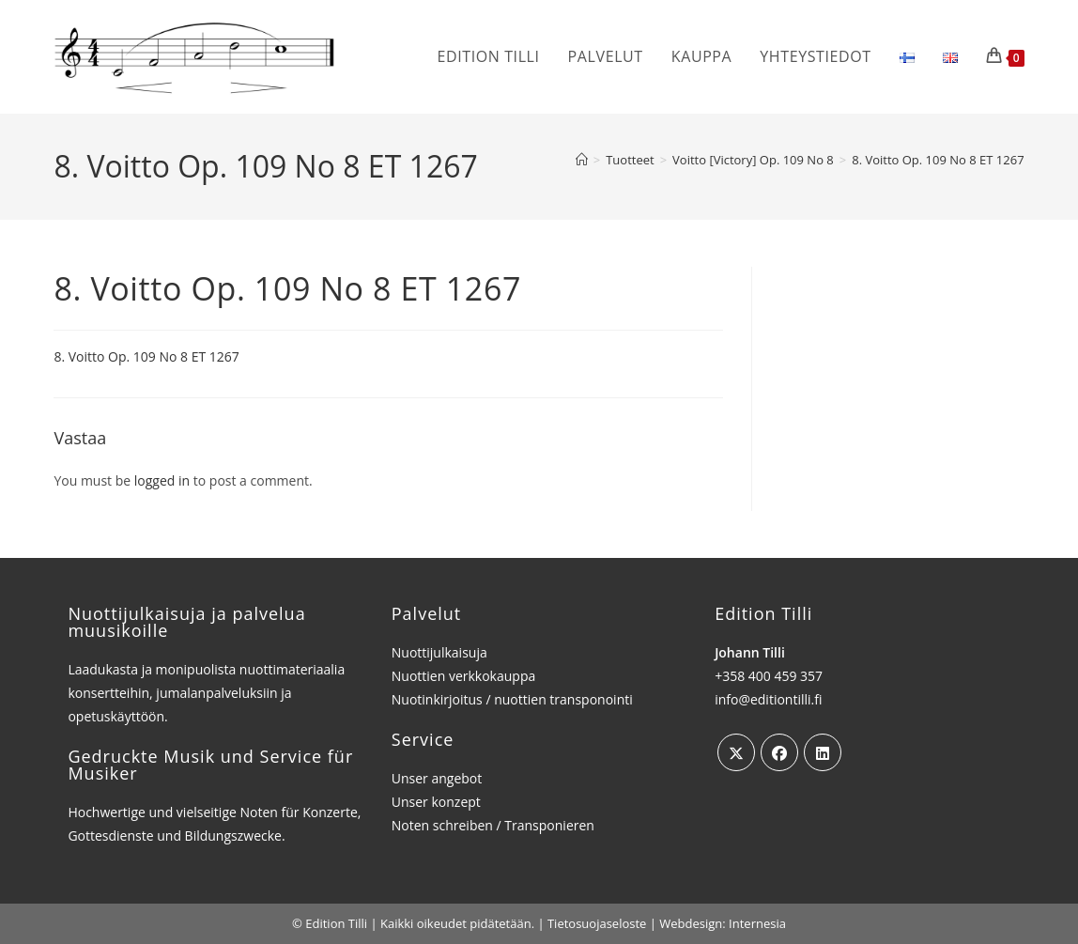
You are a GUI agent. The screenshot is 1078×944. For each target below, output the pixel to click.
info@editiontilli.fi (768, 699)
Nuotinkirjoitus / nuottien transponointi (512, 699)
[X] (736, 752)
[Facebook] (779, 752)
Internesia (757, 923)
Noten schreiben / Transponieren (493, 825)
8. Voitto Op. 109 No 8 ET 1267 (938, 159)
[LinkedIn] (822, 752)
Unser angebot (437, 778)
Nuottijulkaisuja (439, 652)
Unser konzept (436, 802)
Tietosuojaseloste (596, 923)
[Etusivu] (582, 159)
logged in (162, 480)
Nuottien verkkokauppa (464, 676)
